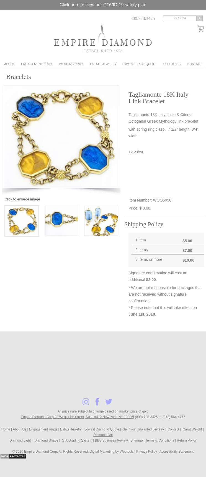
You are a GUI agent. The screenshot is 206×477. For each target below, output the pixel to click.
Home (5, 429)
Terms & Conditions (159, 440)
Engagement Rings (37, 64)
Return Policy (187, 440)
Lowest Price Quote (139, 64)
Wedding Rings (71, 64)
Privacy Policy (146, 451)
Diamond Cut (103, 435)
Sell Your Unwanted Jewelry (143, 429)
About (9, 64)
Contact (194, 64)
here (75, 4)
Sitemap (136, 440)
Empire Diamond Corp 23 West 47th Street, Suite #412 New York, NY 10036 (77, 417)
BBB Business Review (111, 440)
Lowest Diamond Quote (101, 429)
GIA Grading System (77, 440)
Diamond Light (20, 440)
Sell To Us (172, 64)
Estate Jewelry (103, 64)
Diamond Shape (46, 440)
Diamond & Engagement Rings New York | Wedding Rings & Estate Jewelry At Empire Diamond (103, 36)
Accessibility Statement (176, 451)
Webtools (126, 451)
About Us (19, 429)
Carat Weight (192, 429)
